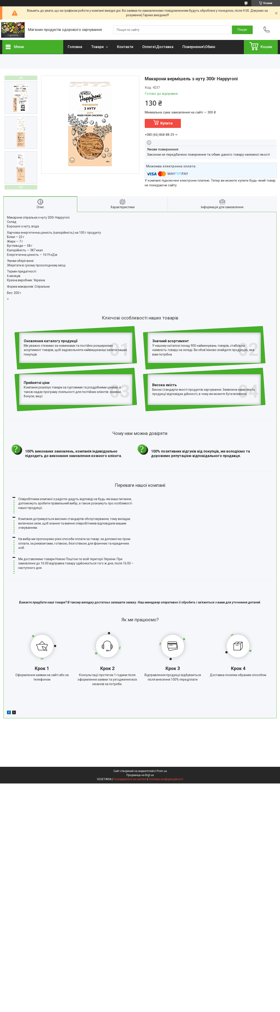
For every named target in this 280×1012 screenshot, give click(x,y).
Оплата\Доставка (157, 47)
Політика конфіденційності (166, 739)
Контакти (125, 47)
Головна (75, 47)
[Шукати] (242, 29)
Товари (98, 47)
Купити (166, 123)
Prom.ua (161, 730)
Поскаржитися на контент (130, 739)
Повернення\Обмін (198, 47)
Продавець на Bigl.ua (140, 735)
